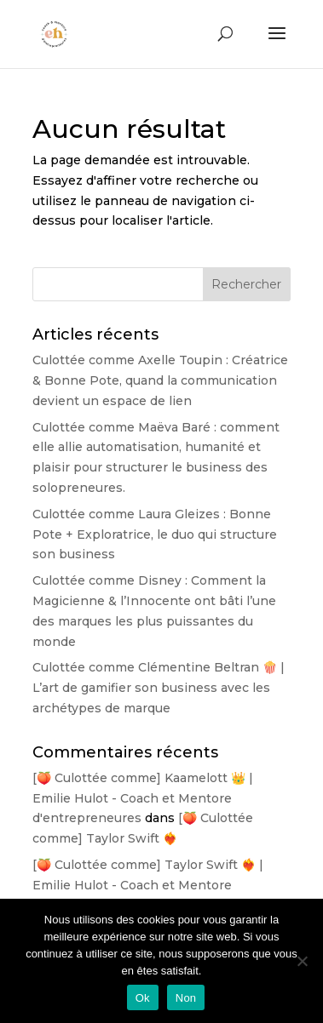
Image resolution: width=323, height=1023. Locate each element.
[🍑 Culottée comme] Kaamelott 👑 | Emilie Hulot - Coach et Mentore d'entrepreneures (142, 798)
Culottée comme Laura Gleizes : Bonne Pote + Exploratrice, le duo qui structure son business (154, 534)
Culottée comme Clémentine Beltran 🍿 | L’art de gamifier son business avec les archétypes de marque (158, 688)
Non (186, 998)
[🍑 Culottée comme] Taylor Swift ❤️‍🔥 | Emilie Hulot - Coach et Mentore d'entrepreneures (147, 885)
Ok (143, 998)
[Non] (301, 960)
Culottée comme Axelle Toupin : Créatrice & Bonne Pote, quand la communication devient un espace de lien (160, 380)
